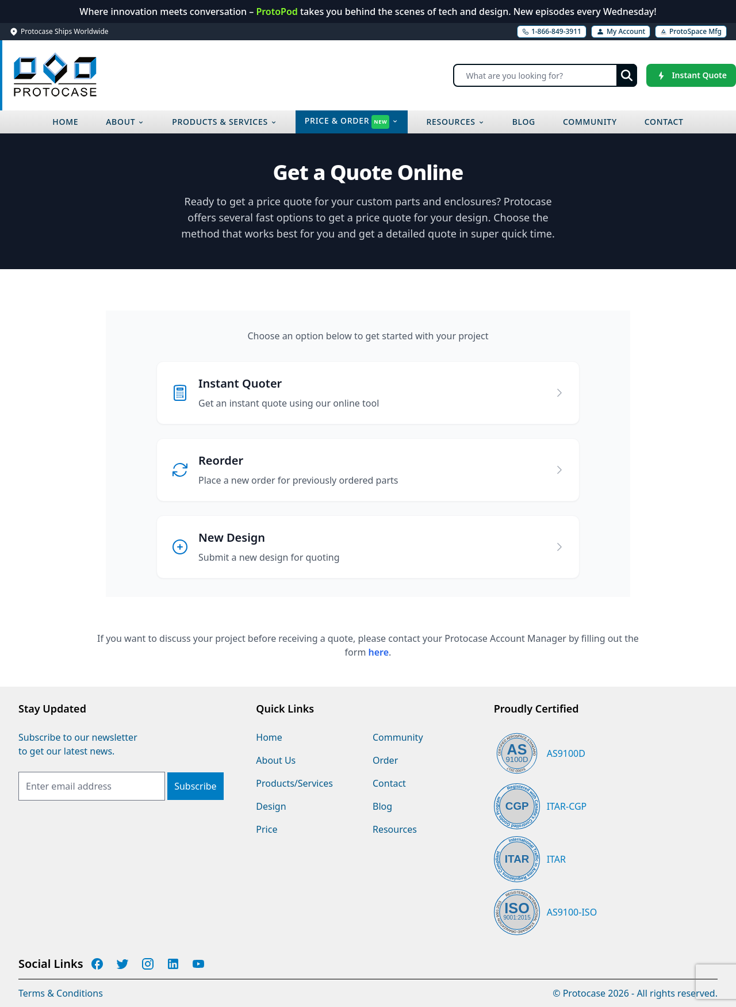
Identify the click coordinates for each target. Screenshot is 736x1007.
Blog (382, 806)
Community (398, 737)
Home (269, 737)
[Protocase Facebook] (97, 964)
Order (385, 760)
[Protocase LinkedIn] (173, 964)
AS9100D (566, 753)
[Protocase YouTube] (198, 964)
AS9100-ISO (572, 912)
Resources (395, 829)
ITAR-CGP (567, 806)
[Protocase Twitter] (122, 964)
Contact (389, 783)
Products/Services (294, 783)
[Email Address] (91, 786)
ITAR (556, 859)
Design (271, 806)
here (379, 652)
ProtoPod (278, 11)
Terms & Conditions (60, 993)
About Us (276, 760)
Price (266, 829)
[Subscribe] (195, 786)
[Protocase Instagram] (148, 964)
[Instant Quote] (691, 75)
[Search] (545, 75)
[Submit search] (626, 75)
